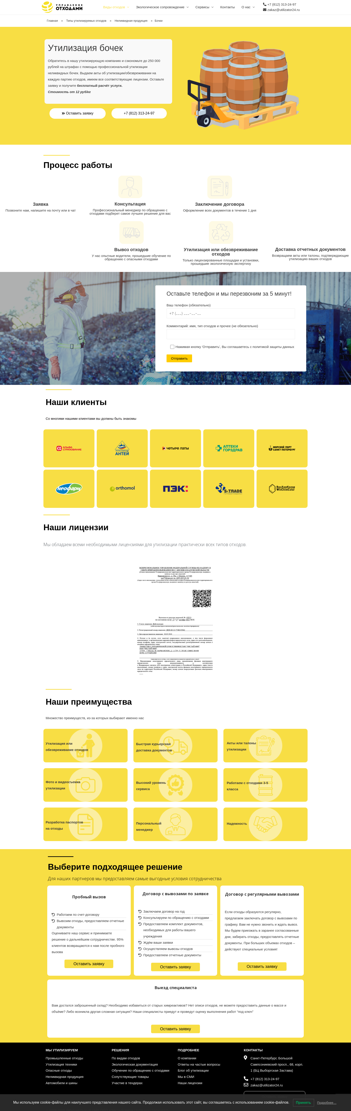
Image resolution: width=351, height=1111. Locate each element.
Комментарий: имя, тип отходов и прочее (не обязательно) (231, 331)
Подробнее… (327, 1103)
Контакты (227, 7)
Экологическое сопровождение (160, 7)
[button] (77, 113)
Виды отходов (114, 7)
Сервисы (202, 7)
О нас (246, 7)
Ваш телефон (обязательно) (231, 310)
